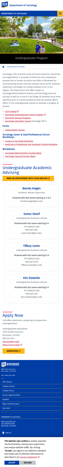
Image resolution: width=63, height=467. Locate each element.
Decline (28, 462)
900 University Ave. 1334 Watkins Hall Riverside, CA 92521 (9, 424)
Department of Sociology (14, 13)
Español (6, 399)
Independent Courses (15, 130)
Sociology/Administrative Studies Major (23, 153)
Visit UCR (6, 408)
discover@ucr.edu (11, 341)
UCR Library (7, 382)
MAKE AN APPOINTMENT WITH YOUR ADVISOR (27, 178)
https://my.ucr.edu (11, 345)
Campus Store (8, 391)
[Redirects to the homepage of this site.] (3, 67)
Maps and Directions (11, 404)
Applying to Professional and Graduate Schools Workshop (31, 144)
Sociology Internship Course (18, 121)
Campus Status (9, 386)
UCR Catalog (10, 111)
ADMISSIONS (12, 351)
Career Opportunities (11, 395)
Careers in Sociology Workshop (19, 141)
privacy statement (28, 457)
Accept (11, 462)
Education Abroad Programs (18, 118)
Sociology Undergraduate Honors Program (24, 115)
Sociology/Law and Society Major (20, 156)
